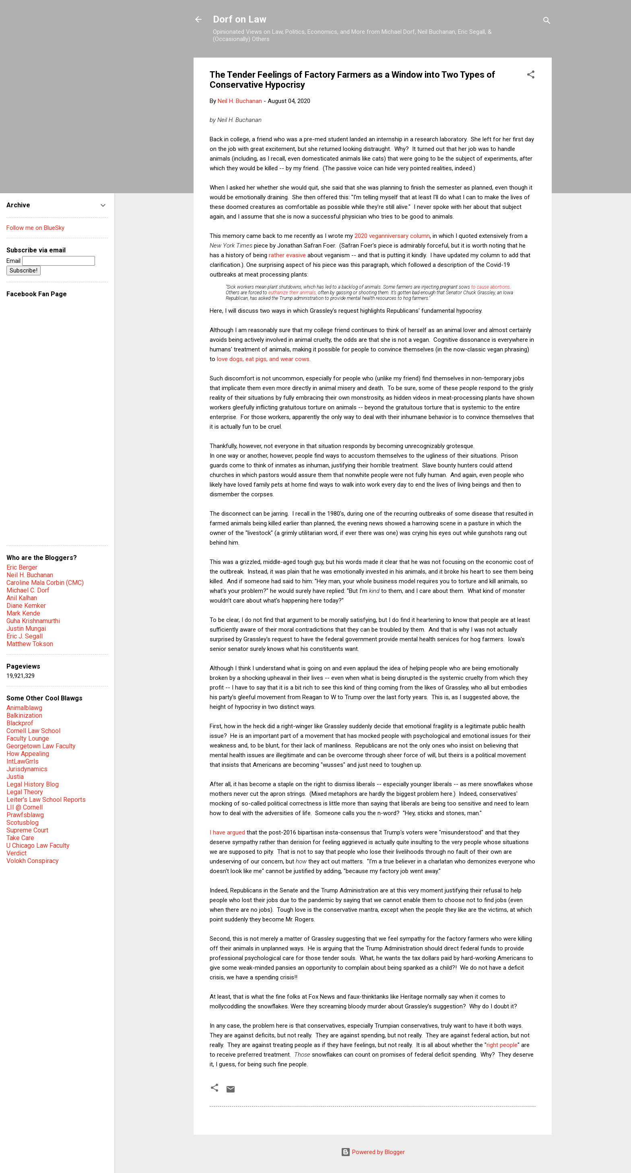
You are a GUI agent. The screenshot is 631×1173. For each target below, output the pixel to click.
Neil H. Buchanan (29, 575)
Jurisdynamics (26, 769)
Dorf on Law (239, 19)
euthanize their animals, (292, 292)
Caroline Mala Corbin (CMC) (45, 582)
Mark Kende (23, 613)
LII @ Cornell (24, 807)
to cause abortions (490, 287)
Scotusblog (22, 822)
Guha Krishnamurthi (33, 621)
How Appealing (27, 754)
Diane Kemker (26, 605)
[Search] (547, 22)
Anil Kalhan (21, 598)
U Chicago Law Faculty (38, 845)
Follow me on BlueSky (35, 227)
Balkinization (24, 715)
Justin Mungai (26, 628)
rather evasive (287, 255)
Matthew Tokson (29, 644)
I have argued (227, 832)
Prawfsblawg (25, 815)
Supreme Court (27, 830)
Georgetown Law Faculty (41, 746)
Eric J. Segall (24, 636)
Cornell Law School (33, 731)
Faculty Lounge (27, 738)
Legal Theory (24, 792)
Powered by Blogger (373, 1152)
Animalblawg (24, 708)
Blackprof (19, 723)
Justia (15, 777)
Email (50, 260)
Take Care (20, 838)
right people (502, 1045)
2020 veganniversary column (392, 236)
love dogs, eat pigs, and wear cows (263, 359)
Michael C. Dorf (27, 590)
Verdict (16, 853)
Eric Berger (21, 567)
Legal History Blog (32, 784)
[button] (531, 76)
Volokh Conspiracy (32, 861)
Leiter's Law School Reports (46, 799)
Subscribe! (23, 270)
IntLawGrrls (22, 761)
